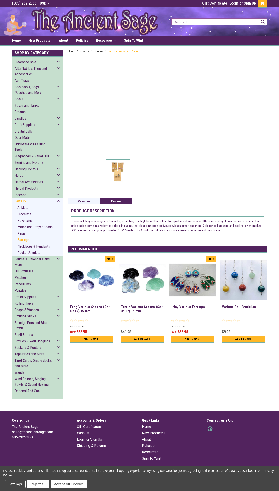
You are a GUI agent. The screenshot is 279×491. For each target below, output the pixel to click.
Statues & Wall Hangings (32, 341)
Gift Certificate (214, 3)
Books (19, 99)
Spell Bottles (24, 335)
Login (233, 3)
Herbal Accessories (29, 182)
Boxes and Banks (27, 105)
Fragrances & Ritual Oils (32, 156)
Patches (21, 277)
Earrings (23, 240)
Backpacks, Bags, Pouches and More (28, 90)
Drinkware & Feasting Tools (30, 147)
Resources (106, 40)
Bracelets (24, 214)
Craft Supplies (25, 124)
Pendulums (23, 284)
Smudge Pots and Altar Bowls (31, 325)
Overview (84, 201)
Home (16, 40)
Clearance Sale (25, 62)
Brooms (20, 112)
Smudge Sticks (25, 316)
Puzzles (20, 290)
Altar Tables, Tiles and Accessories (31, 71)
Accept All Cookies (69, 484)
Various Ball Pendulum (239, 307)
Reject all (38, 484)
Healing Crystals (26, 169)
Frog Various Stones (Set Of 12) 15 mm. (90, 309)
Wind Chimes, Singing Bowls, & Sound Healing (32, 382)
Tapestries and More (29, 354)
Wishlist (83, 433)
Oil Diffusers (24, 271)
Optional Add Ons (27, 391)
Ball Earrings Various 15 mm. (124, 51)
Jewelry (20, 201)
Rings (21, 233)
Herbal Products (26, 188)
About (63, 40)
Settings (15, 484)
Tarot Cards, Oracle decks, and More (33, 363)
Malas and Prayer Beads (35, 227)
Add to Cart (91, 339)
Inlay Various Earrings (188, 307)
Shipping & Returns (91, 446)
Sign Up (250, 3)
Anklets (22, 207)
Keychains (24, 220)
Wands (19, 372)
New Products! (40, 40)
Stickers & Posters (28, 347)
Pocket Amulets (28, 252)
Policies (82, 40)
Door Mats (22, 137)
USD (44, 3)
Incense (20, 195)
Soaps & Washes (27, 310)
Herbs (19, 175)
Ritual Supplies (25, 297)
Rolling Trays (24, 303)
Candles (20, 118)
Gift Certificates (89, 427)
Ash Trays (22, 80)
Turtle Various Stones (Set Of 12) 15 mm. (142, 309)
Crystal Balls (24, 131)
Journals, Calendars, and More (32, 262)
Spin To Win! (133, 40)
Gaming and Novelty (29, 162)
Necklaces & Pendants (33, 246)
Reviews (116, 201)
